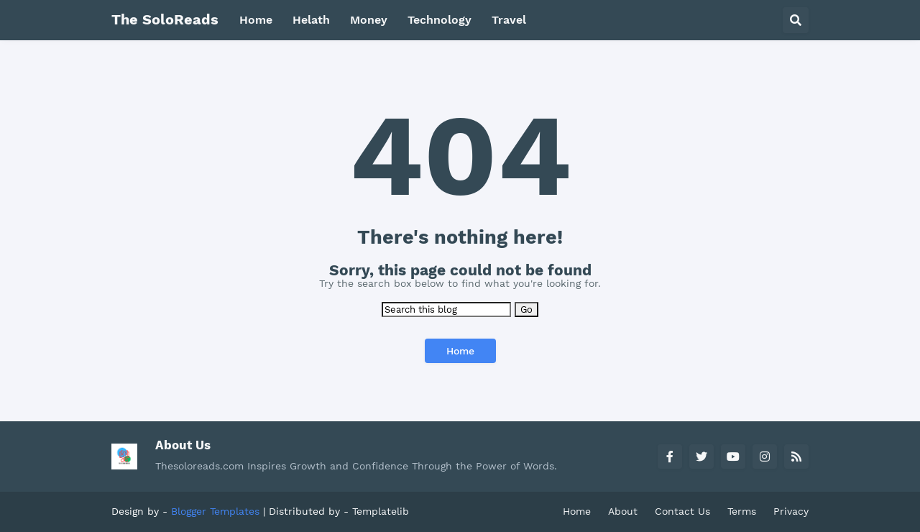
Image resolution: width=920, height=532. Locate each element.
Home (460, 351)
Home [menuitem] (255, 20)
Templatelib (380, 511)
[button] (796, 20)
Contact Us (682, 511)
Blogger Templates (215, 511)
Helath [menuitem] (311, 20)
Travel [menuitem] (509, 20)
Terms (741, 511)
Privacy (791, 511)
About (623, 511)
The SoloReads (164, 19)
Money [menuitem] (368, 20)
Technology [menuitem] (440, 20)
